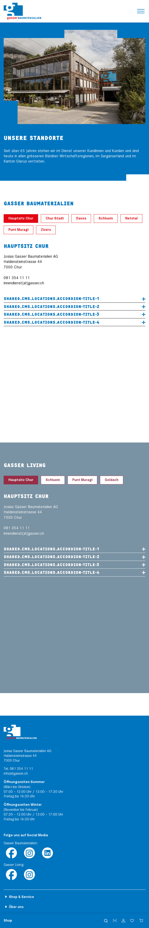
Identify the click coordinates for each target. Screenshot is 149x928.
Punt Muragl (18, 230)
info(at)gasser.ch (16, 773)
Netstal (131, 218)
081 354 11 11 (21, 769)
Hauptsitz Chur (20, 218)
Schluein (106, 218)
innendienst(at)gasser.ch (24, 283)
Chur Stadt (55, 218)
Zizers (46, 230)
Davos (81, 218)
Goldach (111, 480)
